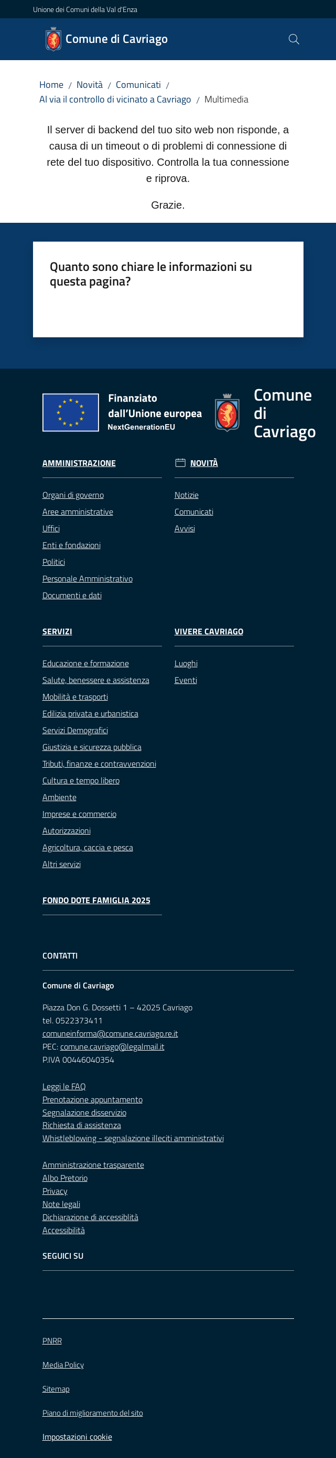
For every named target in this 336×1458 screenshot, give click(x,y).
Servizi (57, 631)
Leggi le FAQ (64, 1086)
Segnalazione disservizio (84, 1112)
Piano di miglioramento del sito (92, 1413)
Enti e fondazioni (71, 545)
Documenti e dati (72, 595)
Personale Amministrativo (87, 578)
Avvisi (185, 528)
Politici (53, 561)
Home (51, 84)
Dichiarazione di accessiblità (90, 1217)
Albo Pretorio (65, 1177)
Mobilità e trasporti (75, 696)
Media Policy (63, 1365)
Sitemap (56, 1389)
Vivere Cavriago (209, 631)
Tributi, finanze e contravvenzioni (99, 763)
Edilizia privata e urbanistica (90, 713)
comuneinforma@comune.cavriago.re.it (110, 1033)
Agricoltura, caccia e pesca (87, 847)
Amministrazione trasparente (93, 1164)
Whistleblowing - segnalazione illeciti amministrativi (133, 1138)
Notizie (187, 494)
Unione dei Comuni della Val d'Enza (85, 9)
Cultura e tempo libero (81, 780)
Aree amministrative (77, 511)
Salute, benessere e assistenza (95, 680)
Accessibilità (63, 1230)
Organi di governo (73, 494)
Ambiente (59, 797)
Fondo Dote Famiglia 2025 (96, 900)
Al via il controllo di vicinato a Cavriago (115, 99)
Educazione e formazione (85, 663)
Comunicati (138, 84)
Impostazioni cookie (77, 1436)
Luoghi (186, 663)
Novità (90, 84)
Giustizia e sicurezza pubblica (92, 747)
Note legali (61, 1204)
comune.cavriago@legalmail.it (112, 1046)
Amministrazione (79, 463)
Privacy (55, 1190)
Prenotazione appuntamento (92, 1099)
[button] (294, 39)
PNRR (52, 1341)
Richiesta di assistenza (81, 1125)
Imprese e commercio (79, 813)
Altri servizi (61, 864)
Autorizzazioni (66, 830)
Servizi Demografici (75, 730)
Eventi (186, 680)
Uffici (51, 528)
